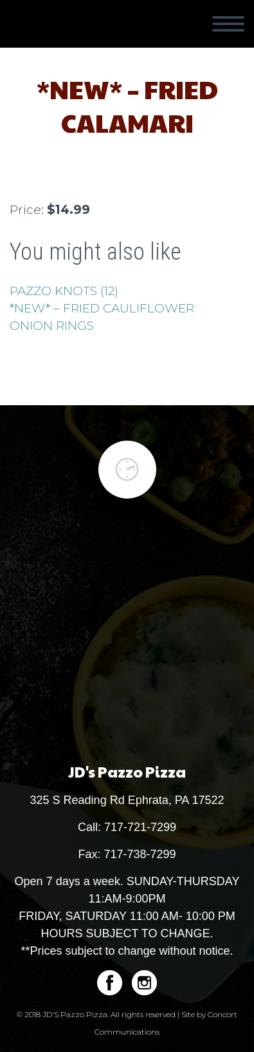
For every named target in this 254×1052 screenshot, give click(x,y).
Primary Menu (228, 24)
